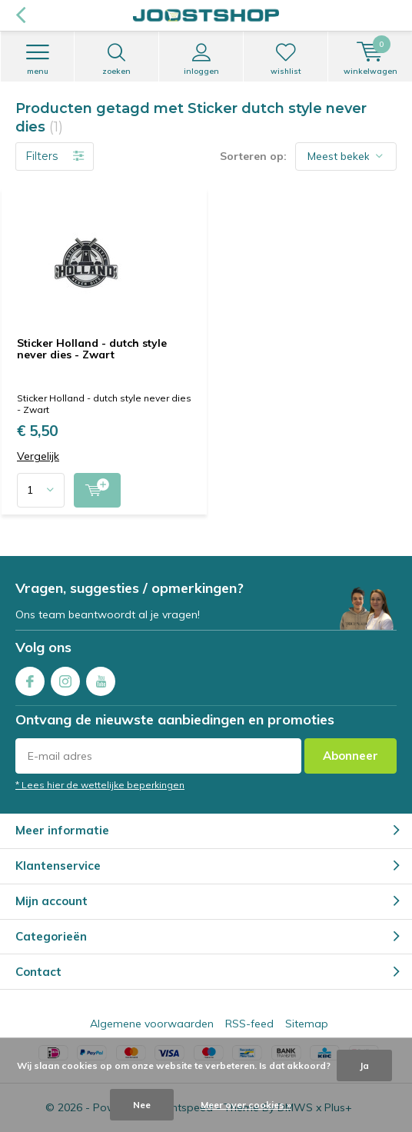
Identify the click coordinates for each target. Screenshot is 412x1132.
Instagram (65, 678)
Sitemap (306, 1023)
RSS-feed (249, 1023)
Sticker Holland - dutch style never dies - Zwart (92, 349)
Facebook (30, 678)
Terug (20, 15)
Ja (364, 1065)
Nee (142, 1104)
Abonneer (350, 755)
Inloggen (201, 59)
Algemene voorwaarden (152, 1023)
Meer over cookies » (246, 1104)
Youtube (100, 678)
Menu (37, 59)
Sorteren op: (253, 156)
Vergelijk (38, 456)
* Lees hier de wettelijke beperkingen (99, 785)
